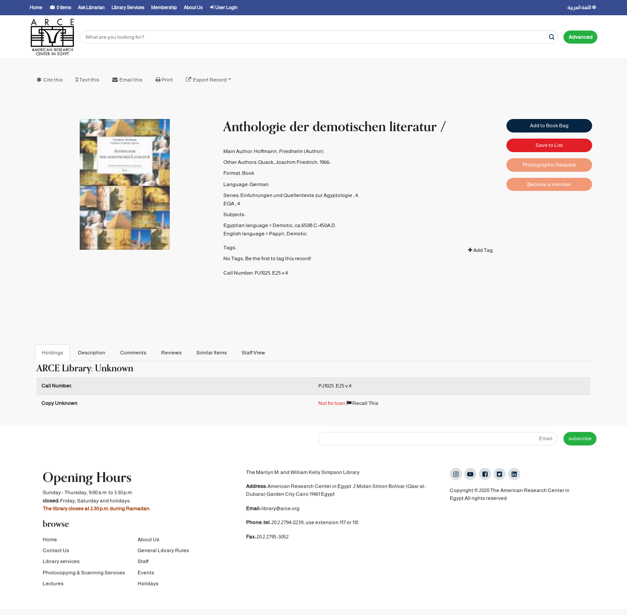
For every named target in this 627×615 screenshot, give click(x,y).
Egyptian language (245, 225)
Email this (130, 80)
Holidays (148, 592)
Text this (89, 80)
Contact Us (56, 559)
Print (167, 80)
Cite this (53, 80)
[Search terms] (319, 37)
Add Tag (480, 250)
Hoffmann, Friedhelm (278, 151)
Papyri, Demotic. (288, 234)
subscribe (580, 438)
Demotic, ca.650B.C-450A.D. (304, 225)
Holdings (52, 353)
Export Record (210, 80)
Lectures (53, 592)
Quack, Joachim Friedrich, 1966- (294, 162)
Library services (61, 570)
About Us (148, 547)
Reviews (171, 353)
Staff (143, 570)
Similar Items (211, 353)
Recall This (362, 403)
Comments (133, 353)
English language (244, 234)
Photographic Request (549, 165)
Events (146, 581)
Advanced (581, 37)
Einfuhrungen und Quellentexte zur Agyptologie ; (297, 195)
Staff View (253, 353)
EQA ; (229, 203)
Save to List (549, 145)
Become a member (549, 184)
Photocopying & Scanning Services (84, 581)
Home (50, 547)
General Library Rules (163, 559)
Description (91, 353)
